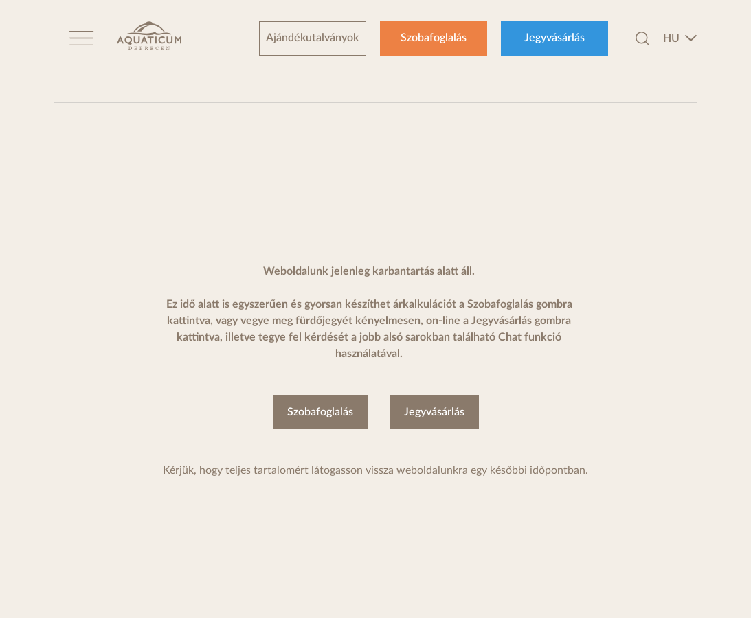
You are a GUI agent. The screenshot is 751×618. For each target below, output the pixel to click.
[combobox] (680, 38)
